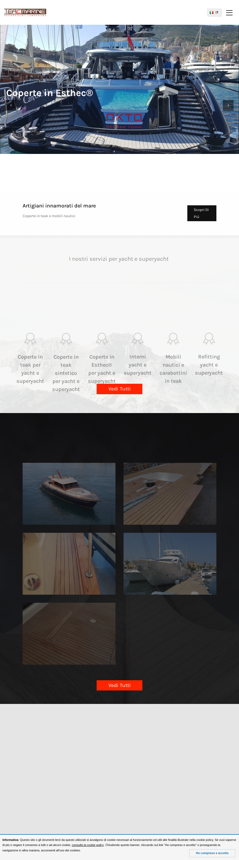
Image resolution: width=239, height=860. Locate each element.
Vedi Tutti (119, 389)
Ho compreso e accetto (212, 853)
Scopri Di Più (201, 213)
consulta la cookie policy (88, 845)
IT (217, 12)
